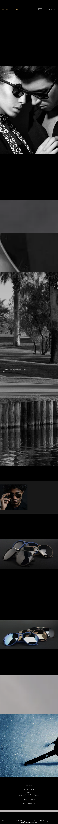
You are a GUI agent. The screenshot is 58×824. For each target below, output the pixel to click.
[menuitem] (40, 9)
